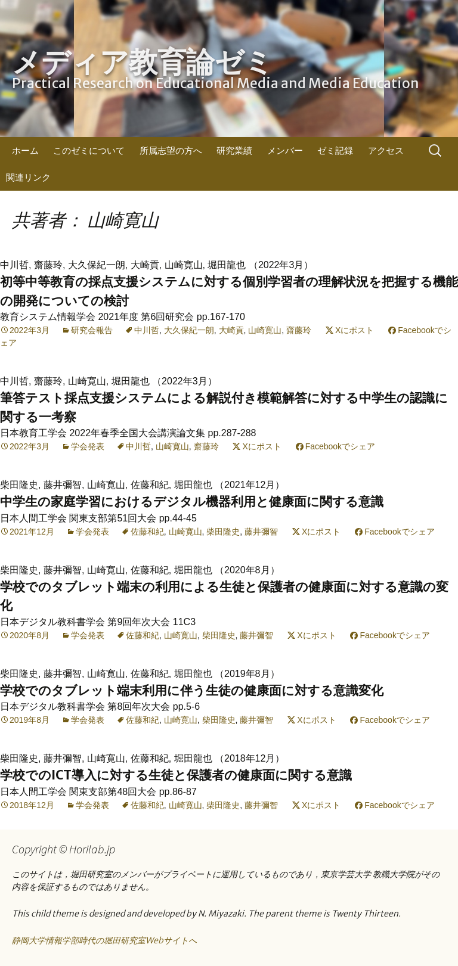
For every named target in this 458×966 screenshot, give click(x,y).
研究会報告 (92, 330)
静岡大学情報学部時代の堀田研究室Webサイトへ (104, 940)
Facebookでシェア (340, 446)
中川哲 (146, 330)
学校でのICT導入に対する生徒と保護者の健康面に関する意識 (176, 775)
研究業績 (234, 150)
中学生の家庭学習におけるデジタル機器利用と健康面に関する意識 (191, 501)
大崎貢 (231, 330)
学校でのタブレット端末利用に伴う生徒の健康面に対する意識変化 (191, 690)
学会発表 (87, 446)
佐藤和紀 (147, 531)
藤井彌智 (261, 531)
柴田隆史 (223, 531)
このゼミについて (89, 150)
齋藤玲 (298, 330)
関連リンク (28, 177)
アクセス (386, 150)
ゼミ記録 (335, 150)
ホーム (25, 150)
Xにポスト (354, 330)
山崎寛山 (264, 330)
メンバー (285, 150)
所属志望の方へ (171, 150)
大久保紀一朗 (189, 330)
